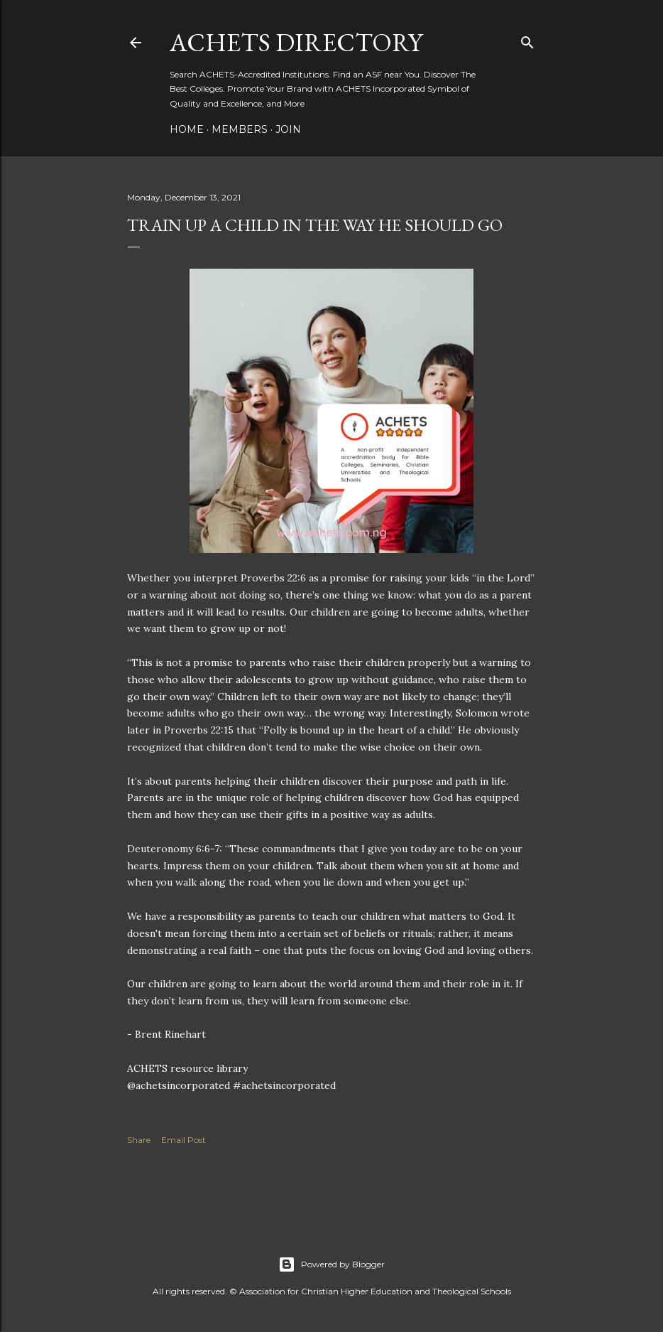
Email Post (183, 1139)
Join (288, 129)
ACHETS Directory (296, 42)
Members (240, 129)
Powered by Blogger (331, 1264)
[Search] (527, 39)
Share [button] (138, 1139)
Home (187, 129)
